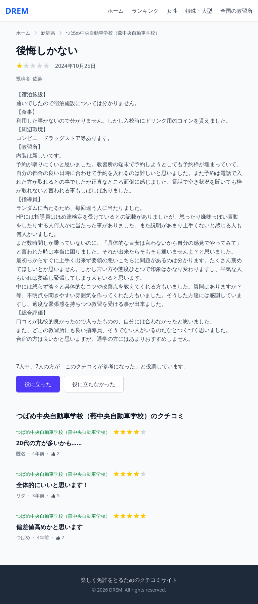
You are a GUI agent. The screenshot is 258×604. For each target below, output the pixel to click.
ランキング (145, 10)
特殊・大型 (198, 10)
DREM (17, 10)
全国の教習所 (236, 10)
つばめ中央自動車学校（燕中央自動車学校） (113, 33)
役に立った (38, 384)
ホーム (116, 10)
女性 (172, 10)
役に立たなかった (93, 384)
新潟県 (48, 33)
